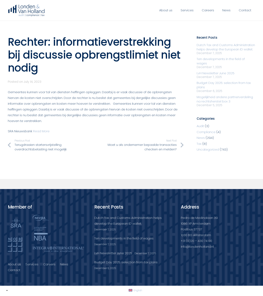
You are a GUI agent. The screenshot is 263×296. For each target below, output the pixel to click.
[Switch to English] (135, 290)
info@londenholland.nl (197, 246)
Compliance (206, 132)
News (201, 138)
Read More (41, 131)
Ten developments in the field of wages (123, 238)
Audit (200, 126)
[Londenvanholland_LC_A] (26, 10)
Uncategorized (208, 149)
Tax (199, 144)
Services (31, 264)
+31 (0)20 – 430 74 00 (196, 241)
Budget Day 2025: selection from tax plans (126, 262)
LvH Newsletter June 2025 (215, 73)
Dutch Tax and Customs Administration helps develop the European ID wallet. (226, 47)
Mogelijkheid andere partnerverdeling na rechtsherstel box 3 (225, 99)
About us (14, 264)
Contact (14, 270)
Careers (49, 264)
